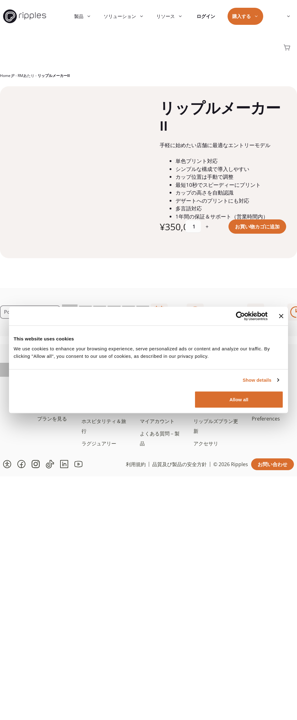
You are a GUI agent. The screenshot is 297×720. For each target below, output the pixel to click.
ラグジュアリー (99, 443)
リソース (172, 16)
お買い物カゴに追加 (257, 226)
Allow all (238, 399)
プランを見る (52, 418)
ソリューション (127, 16)
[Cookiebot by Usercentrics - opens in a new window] (240, 316)
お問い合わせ (272, 464)
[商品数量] (193, 226)
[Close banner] (281, 316)
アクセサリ (205, 443)
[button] (7, 464)
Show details (257, 380)
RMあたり (26, 75)
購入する (248, 16)
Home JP (7, 75)
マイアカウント (157, 421)
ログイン (206, 16)
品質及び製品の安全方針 (179, 464)
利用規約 (136, 464)
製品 (85, 16)
